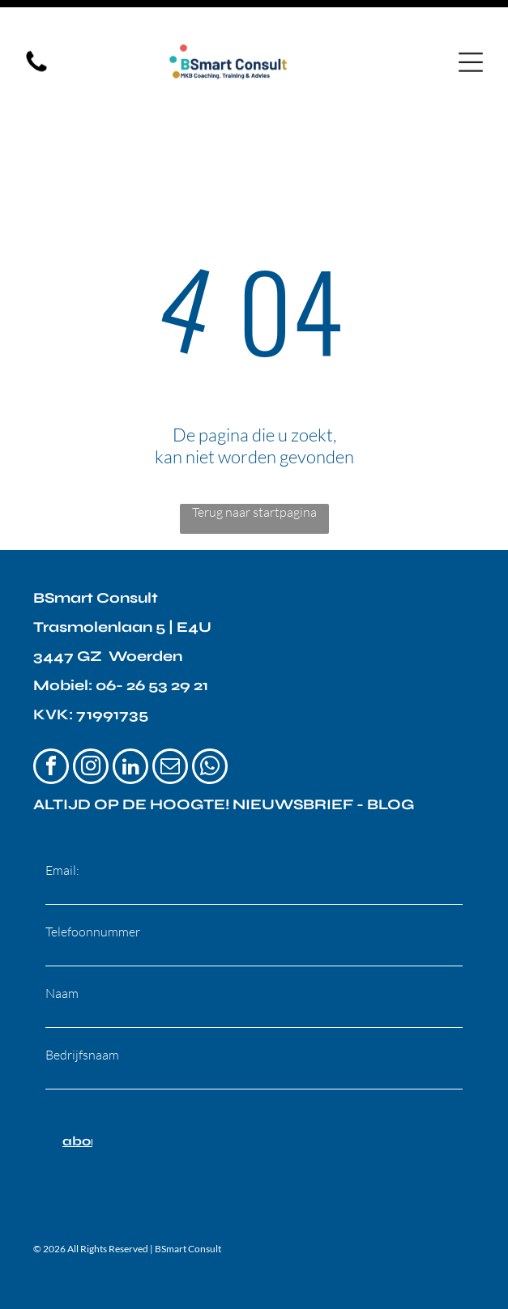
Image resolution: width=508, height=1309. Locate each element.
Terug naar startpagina (254, 457)
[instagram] (91, 713)
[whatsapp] (210, 713)
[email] (170, 713)
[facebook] (51, 713)
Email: (62, 815)
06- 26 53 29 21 (152, 630)
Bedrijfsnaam (82, 999)
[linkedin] (130, 713)
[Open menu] (471, 40)
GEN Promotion (426, 1270)
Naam (62, 938)
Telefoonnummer (92, 876)
